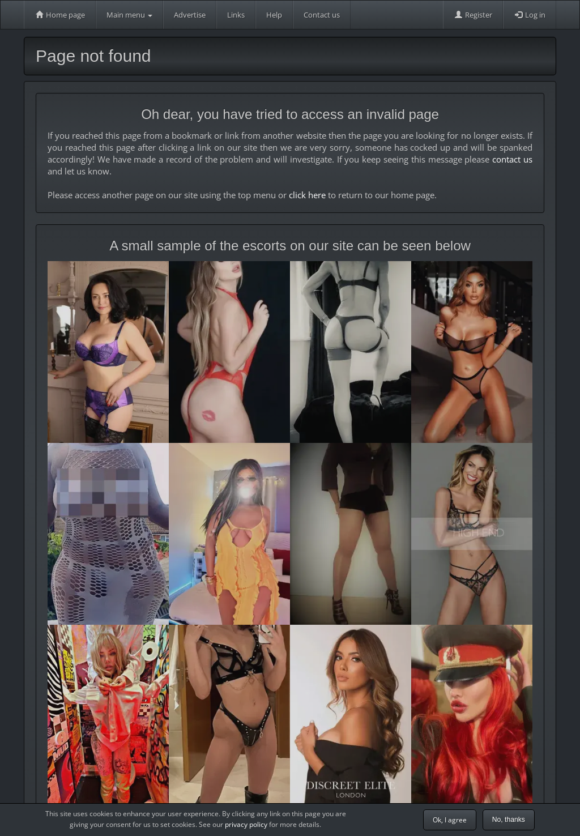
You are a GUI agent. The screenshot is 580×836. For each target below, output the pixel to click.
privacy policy (246, 824)
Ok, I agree (450, 820)
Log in (529, 15)
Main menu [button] (129, 15)
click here (307, 195)
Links (236, 15)
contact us (512, 159)
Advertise (190, 15)
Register (473, 15)
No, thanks (508, 820)
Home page (60, 15)
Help (274, 15)
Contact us (322, 15)
